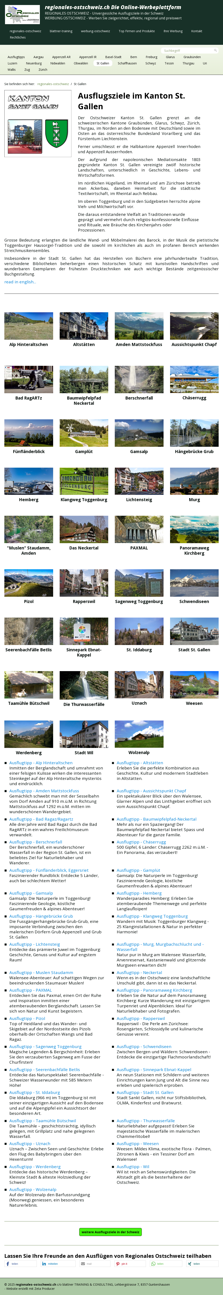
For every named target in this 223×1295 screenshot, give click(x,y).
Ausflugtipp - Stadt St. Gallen (145, 1092)
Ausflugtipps (16, 57)
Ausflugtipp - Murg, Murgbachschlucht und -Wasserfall (160, 946)
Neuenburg (34, 63)
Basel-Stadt (113, 57)
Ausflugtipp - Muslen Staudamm (41, 972)
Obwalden (81, 63)
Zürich (43, 69)
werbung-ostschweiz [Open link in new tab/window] (95, 31)
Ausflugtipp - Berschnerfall (35, 842)
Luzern (12, 63)
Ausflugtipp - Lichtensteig (34, 944)
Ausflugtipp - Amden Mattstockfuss (44, 791)
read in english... (20, 282)
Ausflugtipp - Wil (133, 1166)
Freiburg (151, 57)
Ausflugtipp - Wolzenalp (32, 1189)
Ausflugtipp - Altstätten (140, 763)
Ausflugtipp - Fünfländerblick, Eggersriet (49, 870)
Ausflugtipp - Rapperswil (141, 1018)
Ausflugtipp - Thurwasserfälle (146, 1121)
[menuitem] (25, 31)
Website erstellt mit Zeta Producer (30, 1289)
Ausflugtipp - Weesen (138, 1143)
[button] (110, 1232)
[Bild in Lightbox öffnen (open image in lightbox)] (37, 123)
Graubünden (192, 57)
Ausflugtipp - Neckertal (139, 972)
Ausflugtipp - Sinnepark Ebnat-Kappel (154, 1069)
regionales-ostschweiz (25, 31)
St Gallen (103, 63)
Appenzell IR (87, 57)
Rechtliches (18, 37)
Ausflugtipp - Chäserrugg (141, 842)
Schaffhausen (127, 63)
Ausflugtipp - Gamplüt (138, 870)
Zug (27, 69)
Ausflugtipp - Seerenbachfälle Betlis (44, 1069)
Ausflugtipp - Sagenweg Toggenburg (45, 1046)
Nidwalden (57, 63)
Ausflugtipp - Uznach (29, 1143)
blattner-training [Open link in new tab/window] (61, 31)
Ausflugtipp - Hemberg (139, 893)
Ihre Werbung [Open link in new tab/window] (173, 31)
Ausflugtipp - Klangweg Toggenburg (152, 916)
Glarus (170, 57)
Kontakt (196, 31)
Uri (205, 63)
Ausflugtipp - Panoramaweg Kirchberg (154, 990)
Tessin (169, 63)
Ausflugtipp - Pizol (27, 1018)
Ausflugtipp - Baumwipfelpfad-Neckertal (156, 819)
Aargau (39, 57)
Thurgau (188, 63)
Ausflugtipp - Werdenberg (35, 1166)
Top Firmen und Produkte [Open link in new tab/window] (137, 31)
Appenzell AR (61, 57)
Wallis (12, 69)
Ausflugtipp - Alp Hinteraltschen (41, 763)
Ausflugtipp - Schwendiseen (144, 1046)
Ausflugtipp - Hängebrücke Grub (41, 916)
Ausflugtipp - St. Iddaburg (34, 1092)
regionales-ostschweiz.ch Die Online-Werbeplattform (113, 7)
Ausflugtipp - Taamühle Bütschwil (42, 1121)
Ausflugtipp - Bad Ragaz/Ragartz (41, 819)
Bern (133, 57)
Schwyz (150, 63)
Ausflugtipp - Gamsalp (31, 893)
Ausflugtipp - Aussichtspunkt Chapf (151, 791)
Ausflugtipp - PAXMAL (30, 990)
